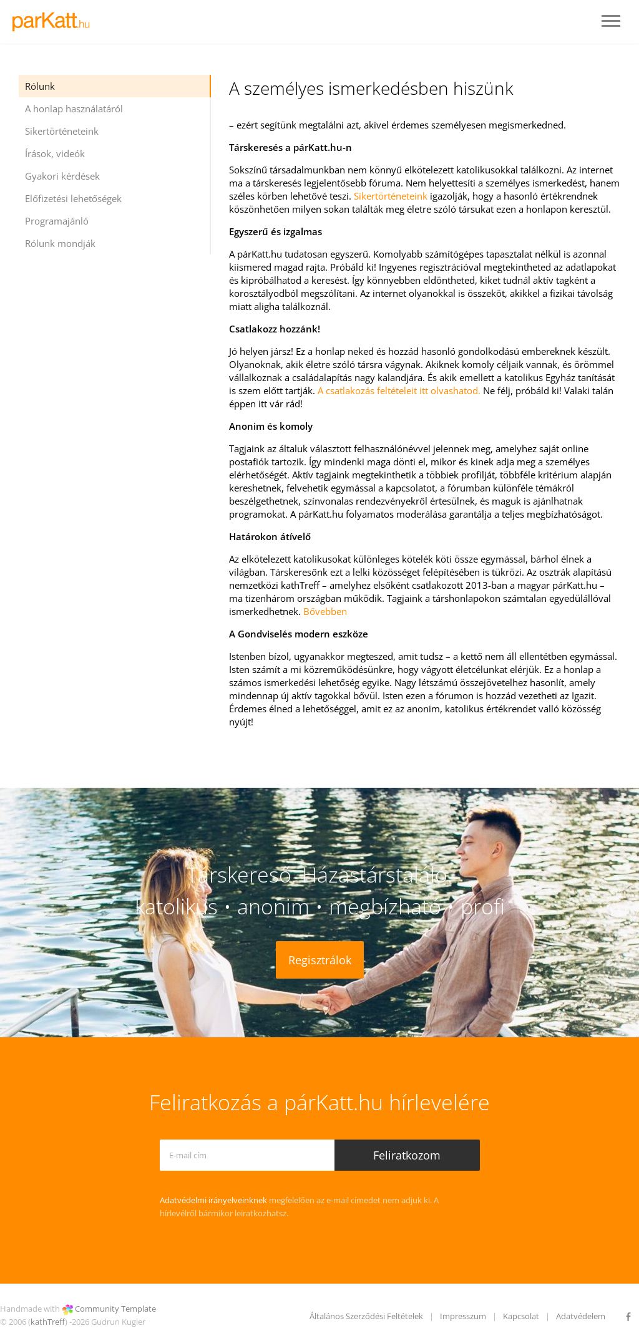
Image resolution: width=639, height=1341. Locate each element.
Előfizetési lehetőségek (73, 198)
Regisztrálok (319, 959)
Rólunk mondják (60, 243)
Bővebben (325, 611)
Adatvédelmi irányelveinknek (213, 1200)
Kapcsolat (521, 1316)
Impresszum (463, 1316)
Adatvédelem (580, 1316)
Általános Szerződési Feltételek (366, 1316)
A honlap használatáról (74, 108)
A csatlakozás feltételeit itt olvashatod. (399, 390)
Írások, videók (55, 153)
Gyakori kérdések (62, 176)
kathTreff (48, 1321)
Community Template (115, 1308)
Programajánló (57, 221)
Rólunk (40, 86)
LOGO (54, 21)
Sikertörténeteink (62, 131)
